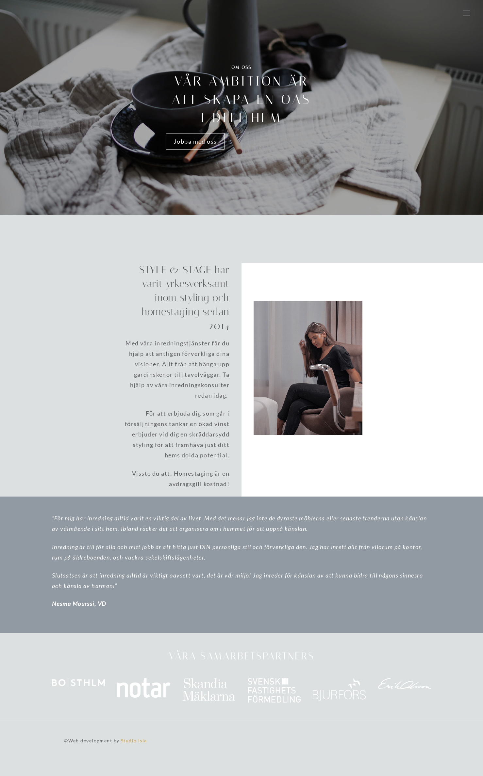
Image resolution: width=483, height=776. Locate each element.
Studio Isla (134, 740)
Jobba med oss (195, 141)
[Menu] (466, 13)
